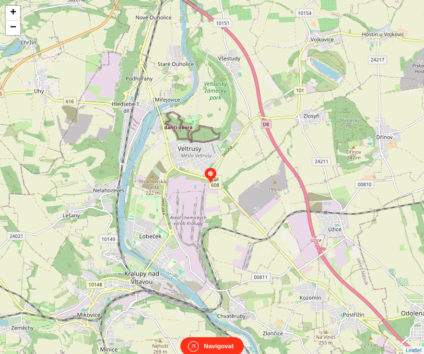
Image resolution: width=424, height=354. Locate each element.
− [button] (13, 28)
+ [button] (13, 13)
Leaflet (414, 341)
